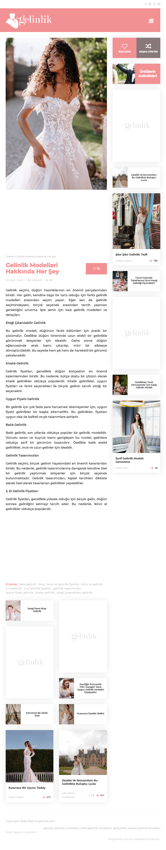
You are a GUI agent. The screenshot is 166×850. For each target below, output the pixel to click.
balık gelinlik (27, 584)
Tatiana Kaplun (123, 260)
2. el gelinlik (14, 588)
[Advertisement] (56, 224)
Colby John (121, 468)
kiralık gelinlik (45, 592)
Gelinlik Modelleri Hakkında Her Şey (32, 268)
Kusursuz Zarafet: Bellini (90, 713)
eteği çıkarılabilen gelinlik (74, 592)
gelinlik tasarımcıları (67, 588)
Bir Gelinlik (34, 280)
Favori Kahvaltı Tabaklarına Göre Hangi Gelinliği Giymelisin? (144, 280)
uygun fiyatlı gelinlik (20, 592)
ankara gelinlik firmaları (144, 828)
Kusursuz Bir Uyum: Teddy (27, 788)
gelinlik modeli (24, 331)
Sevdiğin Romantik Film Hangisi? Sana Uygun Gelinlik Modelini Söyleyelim (90, 688)
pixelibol (31, 832)
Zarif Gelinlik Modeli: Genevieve (129, 460)
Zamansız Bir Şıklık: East (37, 714)
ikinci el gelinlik (92, 584)
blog (41, 584)
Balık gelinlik (16, 433)
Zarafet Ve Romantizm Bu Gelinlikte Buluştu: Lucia (80, 782)
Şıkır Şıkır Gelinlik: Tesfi (131, 254)
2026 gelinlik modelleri (96, 828)
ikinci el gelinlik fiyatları (63, 584)
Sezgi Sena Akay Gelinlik (37, 610)
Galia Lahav (16, 797)
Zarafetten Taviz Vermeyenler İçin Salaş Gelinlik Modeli (144, 385)
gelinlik (101, 300)
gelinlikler (86, 381)
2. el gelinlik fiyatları (37, 588)
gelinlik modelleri (67, 828)
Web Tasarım (14, 832)
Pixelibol (140, 839)
